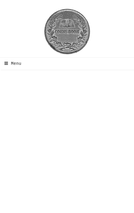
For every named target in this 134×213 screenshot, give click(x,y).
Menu (11, 63)
